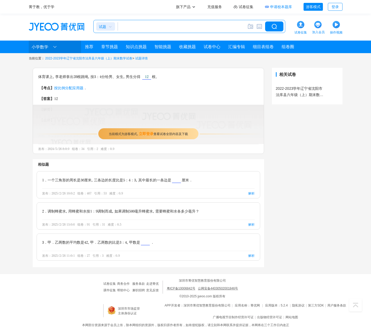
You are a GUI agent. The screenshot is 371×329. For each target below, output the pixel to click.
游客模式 (313, 7)
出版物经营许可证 (269, 317)
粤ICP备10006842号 (181, 288)
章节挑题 (109, 46)
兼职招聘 (138, 290)
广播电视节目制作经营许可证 (233, 317)
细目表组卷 (263, 46)
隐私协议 (298, 305)
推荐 (89, 46)
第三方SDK (316, 305)
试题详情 (141, 58)
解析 (251, 193)
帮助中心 (123, 290)
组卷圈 (288, 46)
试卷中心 (212, 46)
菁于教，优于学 (41, 7)
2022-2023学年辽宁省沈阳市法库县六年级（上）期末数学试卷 (88, 58)
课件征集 (109, 290)
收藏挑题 (187, 46)
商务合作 (123, 284)
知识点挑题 (136, 46)
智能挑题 (163, 46)
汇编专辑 (236, 46)
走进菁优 (152, 284)
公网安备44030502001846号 (218, 288)
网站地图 (292, 317)
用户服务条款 (336, 305)
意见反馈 (152, 290)
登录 (335, 7)
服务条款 (138, 284)
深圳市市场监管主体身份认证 (129, 311)
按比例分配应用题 (68, 88)
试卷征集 (109, 284)
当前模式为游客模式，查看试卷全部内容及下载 (148, 133)
